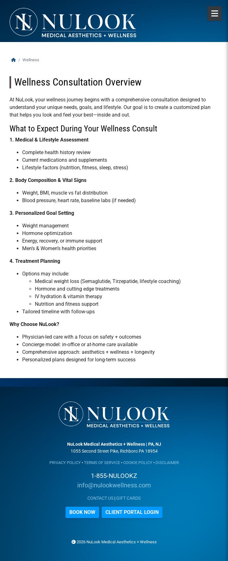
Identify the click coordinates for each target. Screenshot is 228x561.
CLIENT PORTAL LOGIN (132, 512)
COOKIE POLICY (137, 462)
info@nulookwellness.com (114, 485)
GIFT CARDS (128, 498)
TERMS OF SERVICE (102, 462)
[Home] (13, 59)
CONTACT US (100, 498)
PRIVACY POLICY (65, 462)
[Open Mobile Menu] (214, 13)
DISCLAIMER (167, 462)
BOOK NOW (82, 512)
